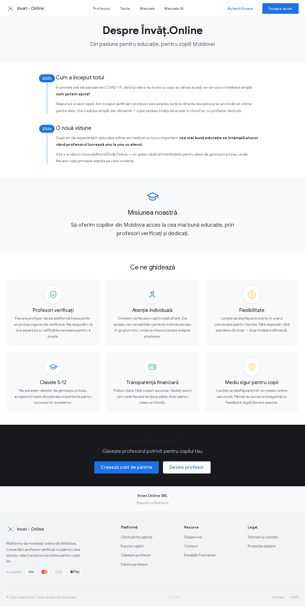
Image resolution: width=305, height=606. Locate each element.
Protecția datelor (262, 546)
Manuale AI (174, 8)
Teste (125, 8)
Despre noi (193, 537)
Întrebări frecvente (199, 555)
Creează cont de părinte (126, 467)
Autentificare (240, 8)
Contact (191, 546)
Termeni (278, 597)
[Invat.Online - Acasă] (31, 8)
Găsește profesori (136, 555)
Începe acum (280, 8)
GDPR (294, 597)
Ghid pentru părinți (136, 537)
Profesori (101, 8)
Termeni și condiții (263, 537)
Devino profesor (187, 467)
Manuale (147, 8)
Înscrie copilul (132, 546)
